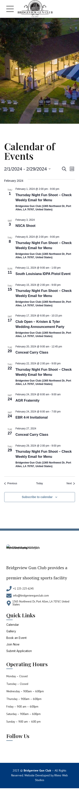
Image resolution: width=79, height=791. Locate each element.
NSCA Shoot (26, 226)
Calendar (12, 624)
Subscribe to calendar (37, 497)
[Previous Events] (10, 483)
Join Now (12, 644)
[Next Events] (71, 483)
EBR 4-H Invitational (32, 417)
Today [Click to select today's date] (39, 483)
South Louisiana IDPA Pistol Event (43, 274)
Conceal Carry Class (32, 352)
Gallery (11, 631)
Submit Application (19, 651)
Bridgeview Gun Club (37, 770)
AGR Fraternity (28, 400)
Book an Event (16, 638)
